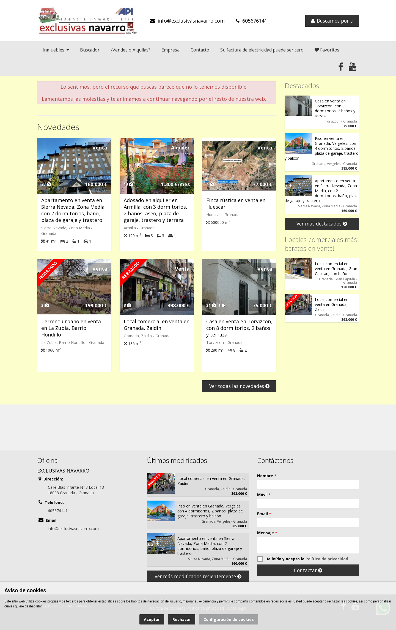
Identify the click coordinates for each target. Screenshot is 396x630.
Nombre (266, 475)
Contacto (200, 50)
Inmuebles (56, 50)
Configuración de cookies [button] (229, 619)
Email (264, 513)
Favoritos (327, 50)
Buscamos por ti (332, 20)
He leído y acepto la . (303, 559)
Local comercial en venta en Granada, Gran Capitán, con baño (336, 268)
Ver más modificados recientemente (198, 576)
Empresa (170, 50)
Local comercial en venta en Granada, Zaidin (156, 324)
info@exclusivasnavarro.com (191, 20)
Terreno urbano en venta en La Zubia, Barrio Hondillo (71, 328)
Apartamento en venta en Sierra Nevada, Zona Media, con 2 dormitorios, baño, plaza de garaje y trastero (73, 210)
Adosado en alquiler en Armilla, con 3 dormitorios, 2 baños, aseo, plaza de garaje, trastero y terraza (155, 210)
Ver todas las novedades (239, 386)
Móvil (264, 494)
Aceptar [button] (152, 619)
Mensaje (267, 532)
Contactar (308, 570)
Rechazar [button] (181, 619)
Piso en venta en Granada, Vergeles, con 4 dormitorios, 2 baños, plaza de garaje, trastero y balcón (322, 148)
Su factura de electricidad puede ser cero (262, 50)
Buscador (90, 50)
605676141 (254, 20)
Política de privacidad (327, 558)
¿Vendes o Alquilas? (130, 50)
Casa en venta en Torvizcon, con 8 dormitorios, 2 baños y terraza (239, 328)
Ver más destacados (321, 223)
